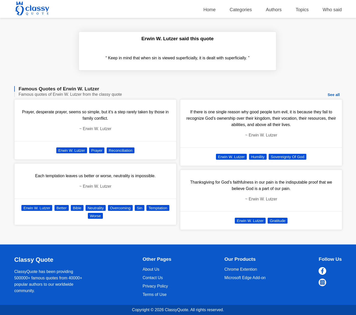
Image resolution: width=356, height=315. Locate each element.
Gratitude (277, 220)
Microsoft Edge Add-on (245, 278)
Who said (332, 9)
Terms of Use (155, 294)
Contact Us (153, 278)
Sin (139, 208)
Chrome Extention (240, 269)
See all (334, 94)
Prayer (96, 150)
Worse (95, 216)
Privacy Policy (155, 286)
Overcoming (120, 208)
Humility (258, 157)
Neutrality (96, 208)
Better (62, 208)
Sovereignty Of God (287, 157)
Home (209, 9)
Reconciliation (120, 150)
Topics (302, 9)
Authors (274, 9)
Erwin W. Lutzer (71, 150)
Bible (77, 208)
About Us (151, 269)
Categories (241, 9)
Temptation (157, 208)
